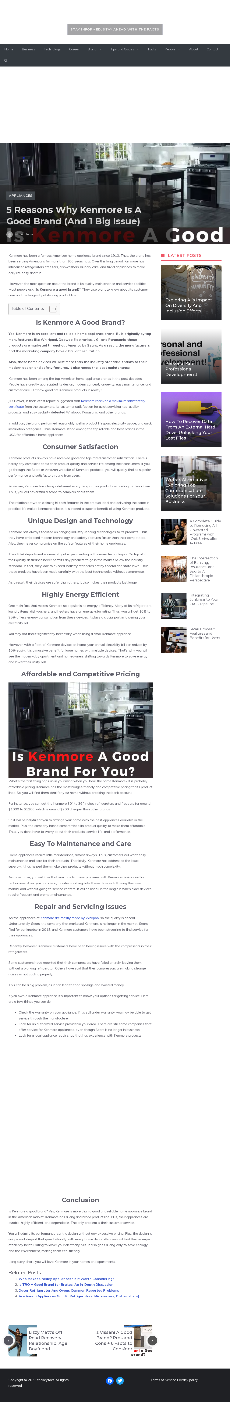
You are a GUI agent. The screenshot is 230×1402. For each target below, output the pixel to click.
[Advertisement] (115, 104)
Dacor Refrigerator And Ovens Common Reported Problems (69, 1290)
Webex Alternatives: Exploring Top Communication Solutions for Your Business (187, 490)
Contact (212, 49)
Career (74, 49)
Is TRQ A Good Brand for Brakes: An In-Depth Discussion (66, 1284)
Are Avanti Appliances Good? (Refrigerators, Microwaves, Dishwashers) (79, 1296)
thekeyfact (115, 14)
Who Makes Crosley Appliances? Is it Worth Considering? (66, 1279)
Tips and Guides (127, 49)
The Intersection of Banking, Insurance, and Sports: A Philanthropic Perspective (204, 569)
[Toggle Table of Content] (51, 309)
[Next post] (152, 1340)
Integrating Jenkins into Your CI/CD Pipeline (204, 599)
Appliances (21, 195)
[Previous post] (8, 1340)
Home (8, 49)
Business (28, 49)
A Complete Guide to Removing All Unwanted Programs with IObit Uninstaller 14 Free (205, 532)
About (193, 49)
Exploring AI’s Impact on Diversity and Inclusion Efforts (188, 305)
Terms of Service (163, 1380)
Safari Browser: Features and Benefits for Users (205, 633)
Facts (152, 49)
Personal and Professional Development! (181, 369)
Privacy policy (187, 1380)
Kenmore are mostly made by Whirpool (69, 918)
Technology (52, 49)
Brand (97, 49)
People (175, 49)
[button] (6, 61)
